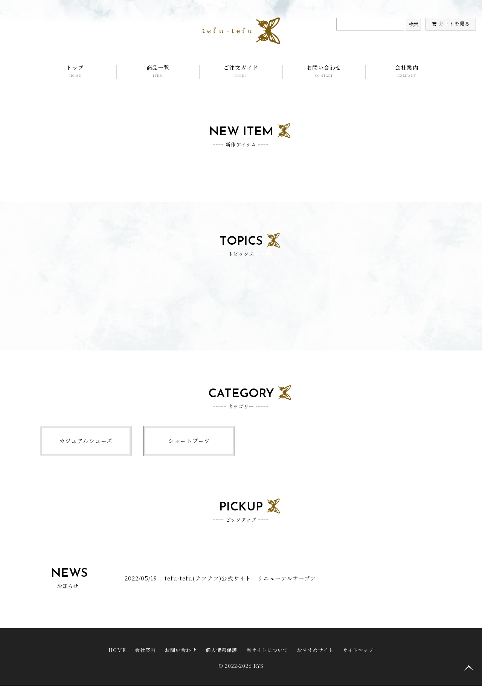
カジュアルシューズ (86, 442)
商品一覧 (158, 71)
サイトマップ (358, 651)
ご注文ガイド (241, 71)
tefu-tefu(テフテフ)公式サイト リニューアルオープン (241, 580)
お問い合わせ (324, 71)
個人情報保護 (221, 651)
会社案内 (407, 71)
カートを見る (454, 23)
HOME (117, 651)
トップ (75, 71)
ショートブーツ (189, 442)
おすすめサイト (315, 651)
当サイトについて (267, 651)
